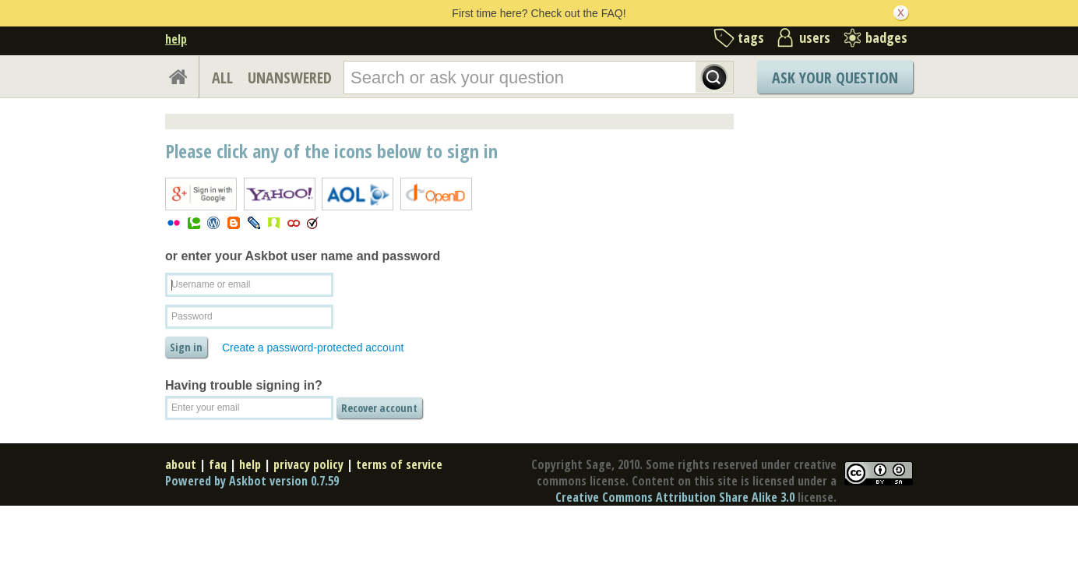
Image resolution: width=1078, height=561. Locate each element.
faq (218, 464)
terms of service (399, 464)
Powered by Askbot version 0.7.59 (252, 480)
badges (886, 37)
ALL (222, 77)
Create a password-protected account (312, 347)
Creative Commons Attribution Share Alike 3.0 (674, 497)
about (180, 464)
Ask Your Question (835, 77)
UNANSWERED (290, 77)
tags (751, 37)
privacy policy (308, 464)
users (814, 37)
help (176, 39)
